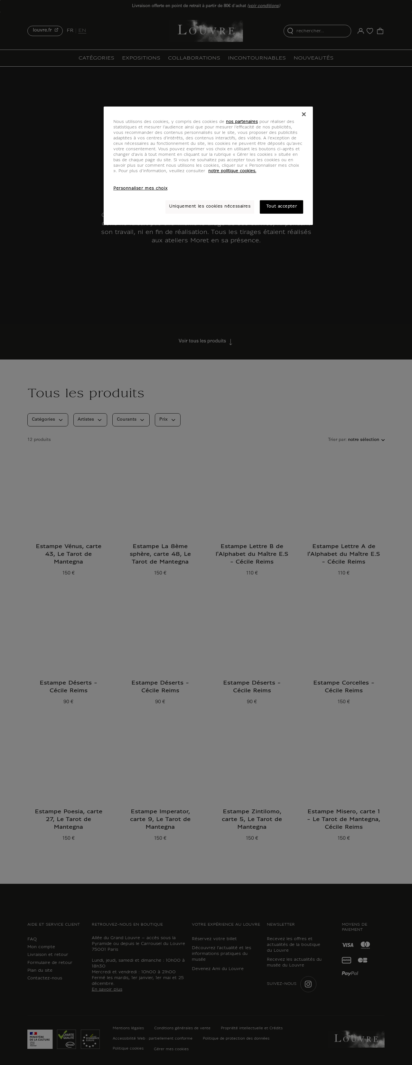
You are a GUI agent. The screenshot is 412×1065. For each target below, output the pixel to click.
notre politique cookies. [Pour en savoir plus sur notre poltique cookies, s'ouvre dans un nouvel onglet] (232, 171)
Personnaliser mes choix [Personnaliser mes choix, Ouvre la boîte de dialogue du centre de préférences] (140, 189)
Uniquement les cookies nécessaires (209, 207)
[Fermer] (304, 114)
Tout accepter (281, 207)
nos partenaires (242, 122)
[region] (208, 166)
